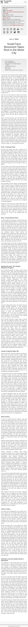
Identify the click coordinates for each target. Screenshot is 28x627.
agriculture (9, 12)
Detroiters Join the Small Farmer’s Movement (14, 70)
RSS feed (7, 624)
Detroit (19, 12)
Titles (11, 624)
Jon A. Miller (9, 10)
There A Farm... (8, 68)
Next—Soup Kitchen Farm (10, 62)
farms (22, 12)
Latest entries (25, 624)
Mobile (10, 626)
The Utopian (5, 13)
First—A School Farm (9, 61)
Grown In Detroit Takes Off (10, 66)
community (14, 12)
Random (2, 624)
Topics (19, 624)
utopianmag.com (6, 17)
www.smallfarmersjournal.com (16, 25)
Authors (15, 624)
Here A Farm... (8, 67)
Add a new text (16, 626)
